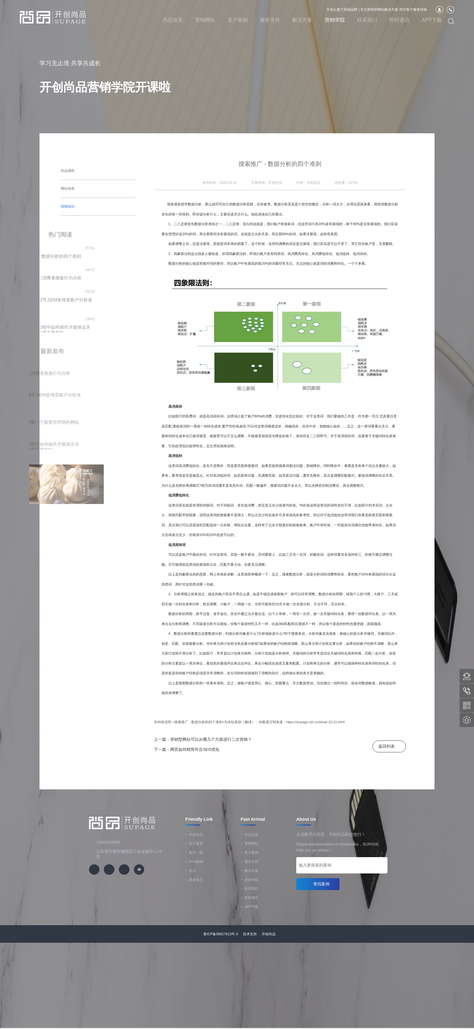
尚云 (190, 871)
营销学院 (335, 20)
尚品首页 (173, 20)
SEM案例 (194, 861)
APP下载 (432, 20)
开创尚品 (194, 834)
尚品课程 (68, 170)
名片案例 (194, 843)
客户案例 (238, 20)
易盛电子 (194, 880)
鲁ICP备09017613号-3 (220, 934)
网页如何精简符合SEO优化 (194, 749)
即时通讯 (399, 20)
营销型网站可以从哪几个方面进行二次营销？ (211, 739)
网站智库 (68, 188)
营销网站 (205, 20)
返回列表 (386, 746)
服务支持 (270, 20)
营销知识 (68, 206)
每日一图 (194, 852)
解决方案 (302, 20)
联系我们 (367, 20)
